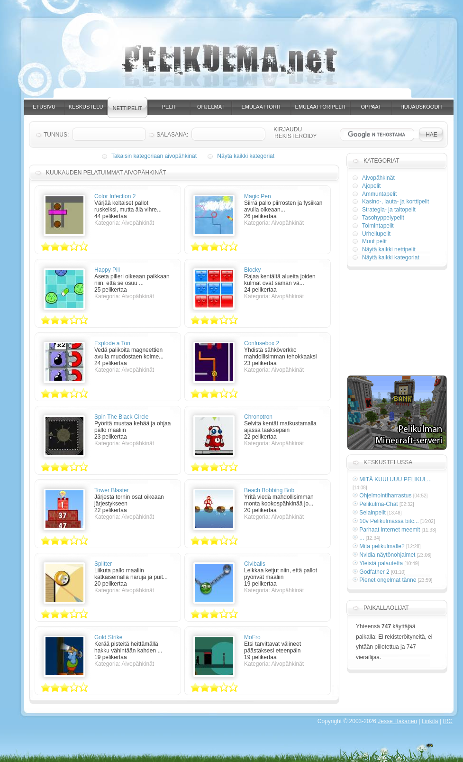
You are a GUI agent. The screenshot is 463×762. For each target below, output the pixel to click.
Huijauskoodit (421, 107)
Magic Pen (257, 196)
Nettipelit (127, 108)
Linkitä (430, 721)
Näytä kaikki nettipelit (389, 249)
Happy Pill (107, 269)
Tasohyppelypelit (383, 217)
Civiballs (254, 563)
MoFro (252, 637)
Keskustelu (86, 107)
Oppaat (371, 107)
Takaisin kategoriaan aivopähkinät (154, 156)
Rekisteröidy (295, 136)
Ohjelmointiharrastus (385, 495)
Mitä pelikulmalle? (381, 546)
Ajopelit (371, 186)
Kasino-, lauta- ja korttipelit (395, 201)
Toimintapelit (378, 225)
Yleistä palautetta (381, 563)
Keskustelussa (387, 462)
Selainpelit (372, 512)
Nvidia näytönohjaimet (387, 554)
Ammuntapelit (379, 194)
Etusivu (44, 107)
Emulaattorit (261, 107)
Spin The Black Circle (121, 416)
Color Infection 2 (115, 196)
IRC (448, 721)
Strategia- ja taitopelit (389, 209)
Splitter (103, 563)
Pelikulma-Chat (378, 504)
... (361, 537)
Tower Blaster (111, 490)
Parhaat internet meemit (389, 529)
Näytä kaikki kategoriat (245, 156)
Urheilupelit (376, 233)
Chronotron (258, 416)
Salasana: (172, 134)
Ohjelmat (211, 107)
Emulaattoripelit (320, 107)
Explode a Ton (112, 343)
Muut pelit (374, 241)
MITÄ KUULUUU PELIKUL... (395, 479)
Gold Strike (108, 637)
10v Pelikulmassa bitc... (388, 521)
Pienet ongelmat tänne (387, 580)
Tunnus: (56, 134)
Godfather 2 (374, 572)
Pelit (169, 107)
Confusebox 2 (261, 343)
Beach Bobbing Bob (269, 490)
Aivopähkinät (378, 177)
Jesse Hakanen (397, 721)
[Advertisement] (396, 323)
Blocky (252, 269)
